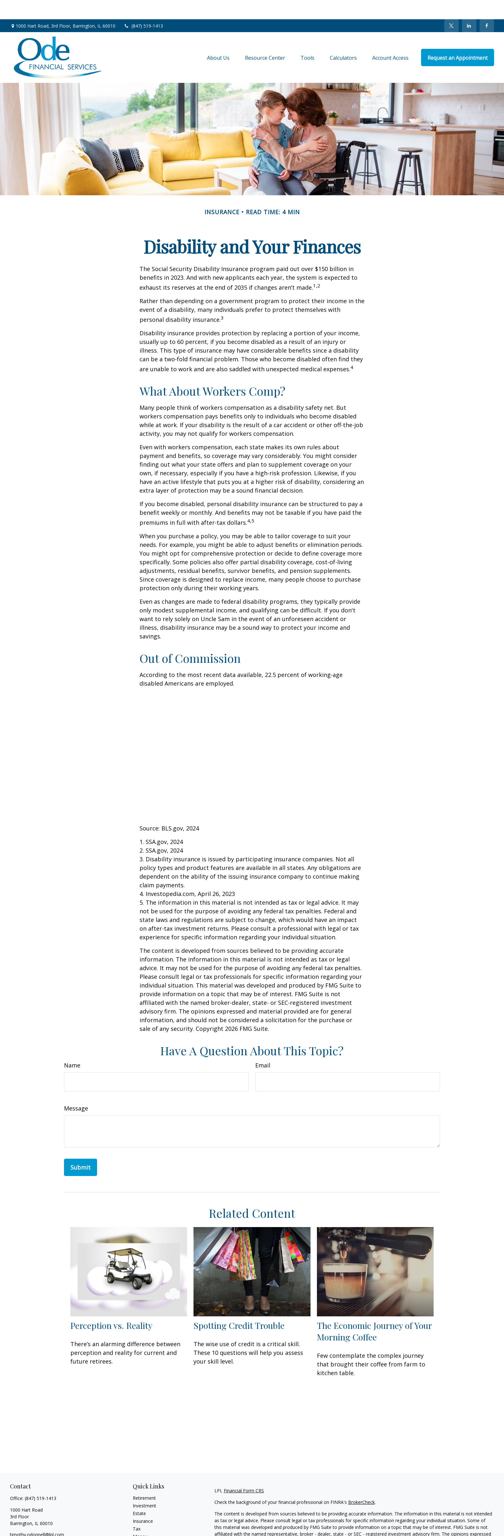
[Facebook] (487, 6)
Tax (136, 1509)
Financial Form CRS (244, 1471)
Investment (144, 1486)
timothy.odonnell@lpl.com (37, 1515)
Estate (139, 1494)
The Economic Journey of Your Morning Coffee (374, 1311)
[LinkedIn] (469, 6)
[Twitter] (451, 6)
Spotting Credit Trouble (239, 1306)
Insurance (143, 1502)
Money (140, 1517)
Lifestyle (141, 1525)
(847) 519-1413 (143, 7)
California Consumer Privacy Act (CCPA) (426, 1533)
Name (72, 1046)
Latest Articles (147, 1533)
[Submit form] (80, 1148)
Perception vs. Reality (111, 1306)
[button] (218, 38)
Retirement (144, 1479)
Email (262, 1046)
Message (76, 1089)
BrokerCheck (361, 1483)
